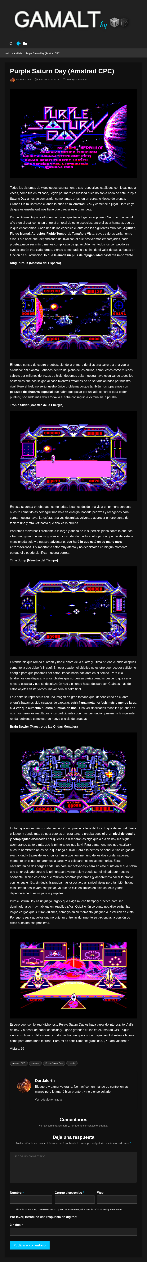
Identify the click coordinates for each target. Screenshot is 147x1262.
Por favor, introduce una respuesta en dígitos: (43, 1217)
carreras (35, 1063)
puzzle (72, 1063)
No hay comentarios (75, 79)
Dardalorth (45, 1080)
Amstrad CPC (18, 1063)
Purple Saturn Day (54, 1063)
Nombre (17, 1192)
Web (100, 1192)
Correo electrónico (69, 1192)
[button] (48, 1100)
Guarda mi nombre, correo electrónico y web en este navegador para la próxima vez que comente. (69, 1209)
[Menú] (25, 43)
